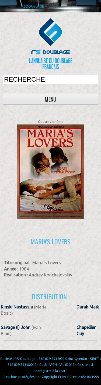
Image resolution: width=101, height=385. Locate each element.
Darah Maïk (87, 306)
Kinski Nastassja (17, 306)
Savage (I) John (15, 327)
